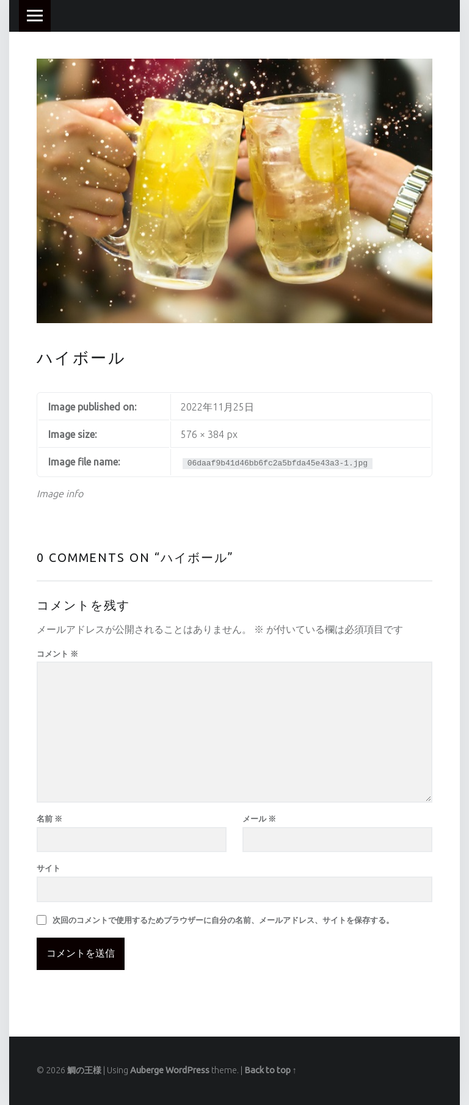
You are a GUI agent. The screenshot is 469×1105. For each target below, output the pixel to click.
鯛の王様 (84, 1070)
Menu (35, 16)
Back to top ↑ (270, 1070)
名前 (49, 818)
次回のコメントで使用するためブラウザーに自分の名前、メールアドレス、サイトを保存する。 (223, 920)
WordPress (187, 1070)
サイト (48, 868)
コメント (57, 653)
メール (259, 818)
